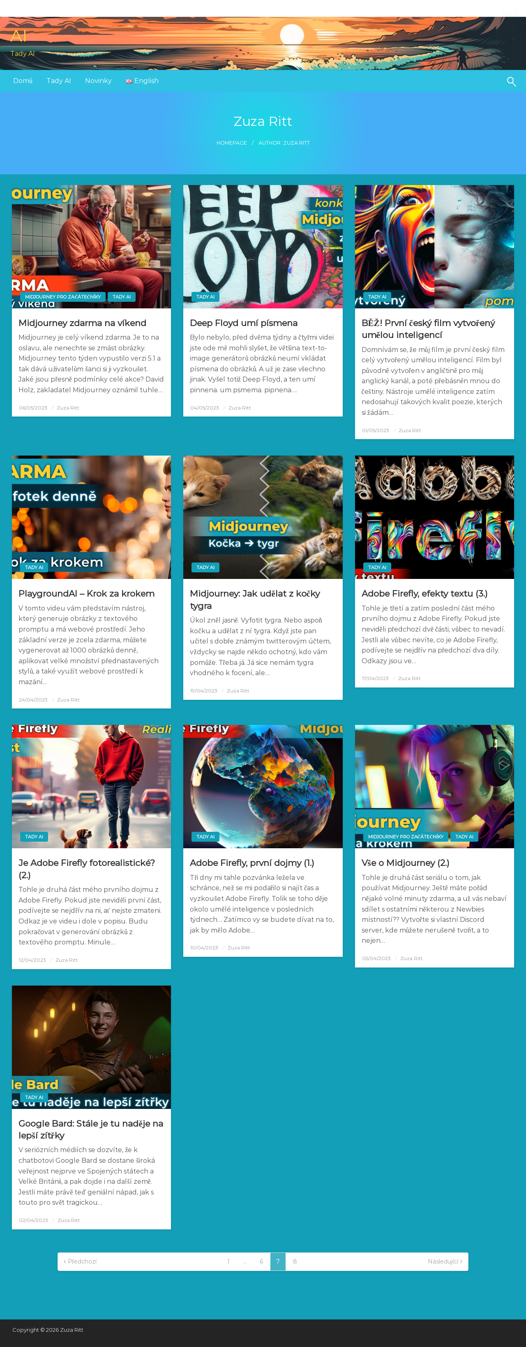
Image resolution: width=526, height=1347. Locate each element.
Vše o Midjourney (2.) (406, 863)
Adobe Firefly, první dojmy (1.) (252, 863)
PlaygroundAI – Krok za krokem (86, 593)
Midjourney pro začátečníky (63, 297)
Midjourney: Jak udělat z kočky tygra (255, 599)
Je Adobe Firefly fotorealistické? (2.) (86, 869)
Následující (443, 1261)
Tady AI (58, 81)
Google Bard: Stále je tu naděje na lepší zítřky (90, 1129)
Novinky (98, 81)
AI (18, 35)
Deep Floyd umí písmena (244, 323)
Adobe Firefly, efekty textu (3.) (425, 593)
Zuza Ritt (68, 408)
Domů (22, 81)
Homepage (232, 143)
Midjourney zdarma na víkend (82, 323)
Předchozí (82, 1261)
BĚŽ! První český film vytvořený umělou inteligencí (428, 329)
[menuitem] (22, 81)
